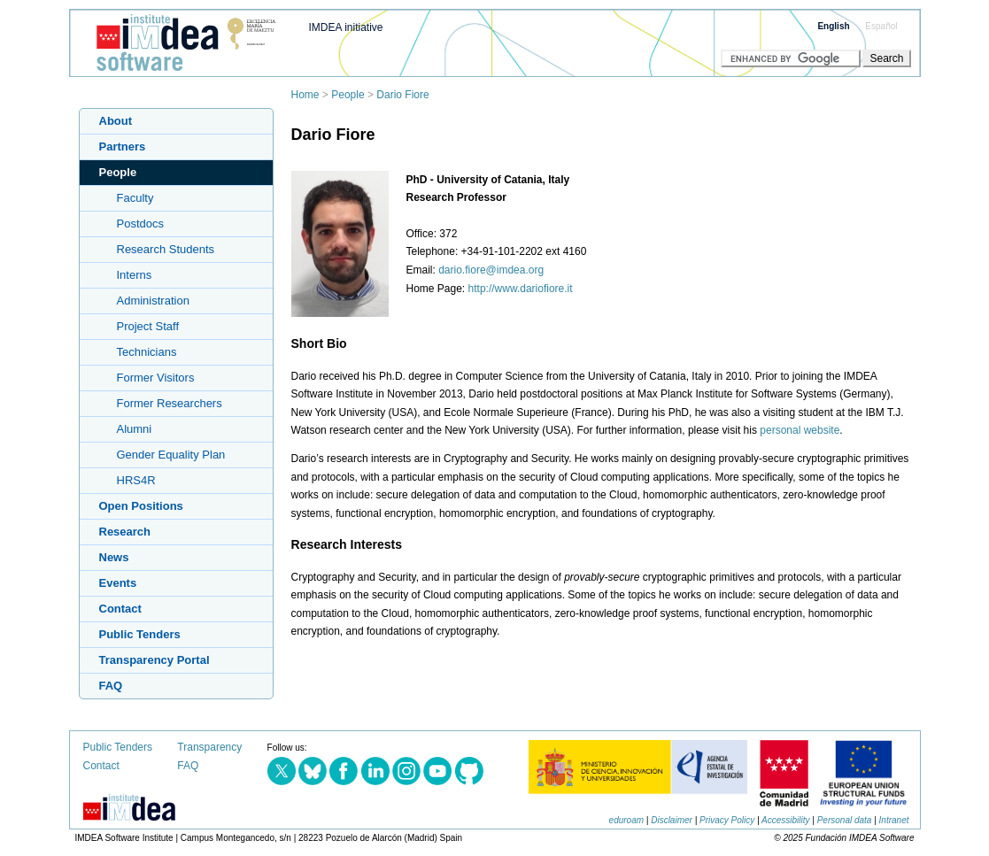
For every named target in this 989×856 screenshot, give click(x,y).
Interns (134, 274)
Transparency (209, 747)
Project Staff (148, 326)
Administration (153, 300)
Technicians (147, 352)
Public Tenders (140, 634)
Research (125, 531)
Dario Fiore (402, 95)
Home (305, 95)
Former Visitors (156, 377)
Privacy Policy (726, 820)
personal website (799, 430)
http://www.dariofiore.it (520, 288)
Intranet (894, 820)
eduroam (626, 820)
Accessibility (785, 820)
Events (118, 583)
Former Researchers (169, 403)
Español (881, 26)
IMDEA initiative (346, 27)
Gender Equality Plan (171, 454)
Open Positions (141, 506)
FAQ (111, 685)
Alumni (134, 429)
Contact (120, 608)
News (114, 557)
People (347, 95)
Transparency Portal (154, 660)
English (833, 26)
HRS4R (136, 480)
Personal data (844, 820)
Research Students (166, 249)
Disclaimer (671, 820)
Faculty (135, 197)
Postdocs (140, 223)
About (116, 120)
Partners (122, 146)
